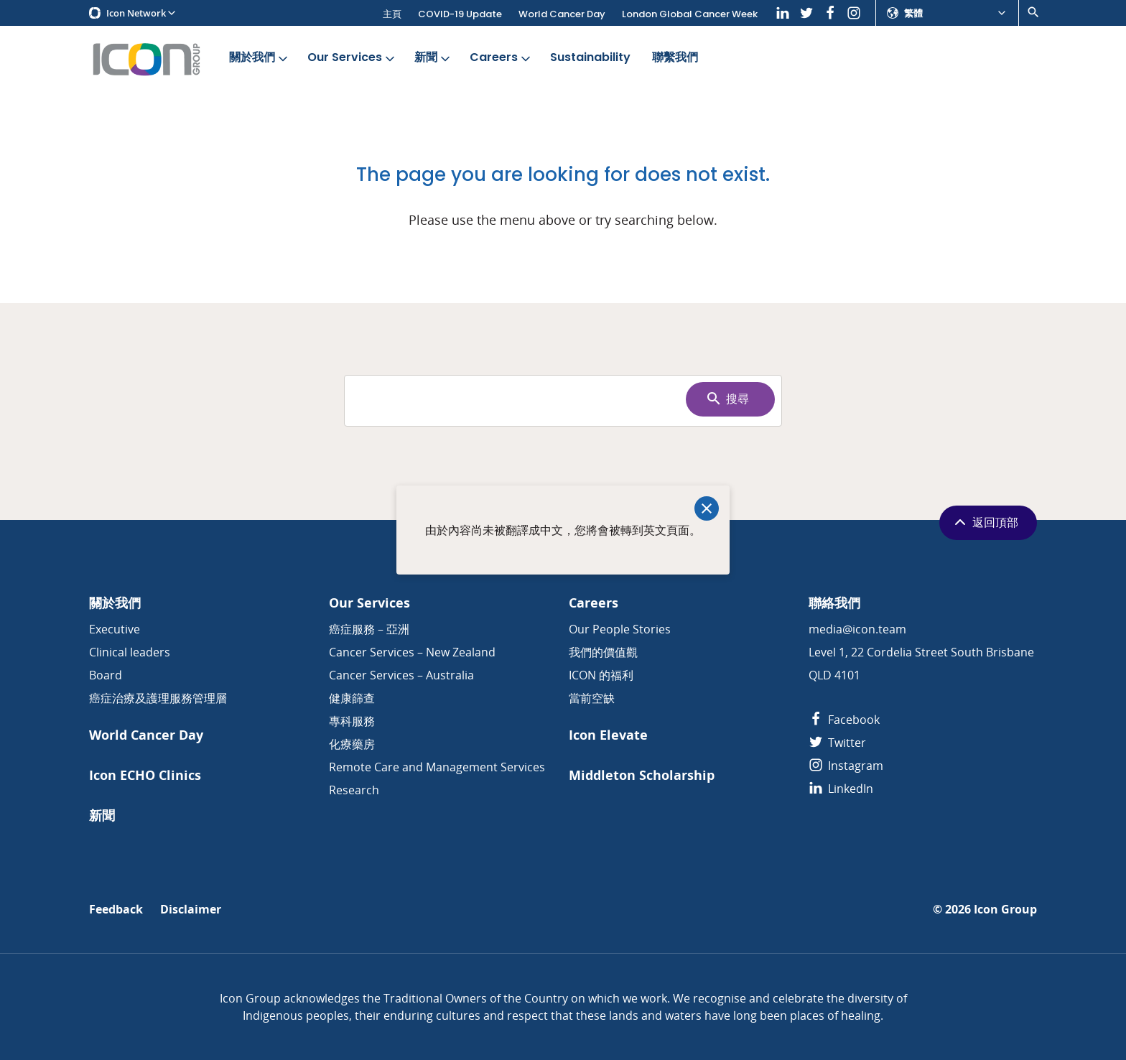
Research (354, 790)
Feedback (116, 909)
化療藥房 (352, 744)
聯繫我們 (675, 58)
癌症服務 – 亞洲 (369, 629)
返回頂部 (984, 522)
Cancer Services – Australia (401, 675)
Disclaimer (190, 909)
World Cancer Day (561, 14)
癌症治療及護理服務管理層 (158, 698)
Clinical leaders (129, 652)
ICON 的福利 (601, 675)
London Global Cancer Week (690, 14)
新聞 (433, 58)
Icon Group (1005, 909)
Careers (501, 58)
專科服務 (352, 721)
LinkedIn (841, 788)
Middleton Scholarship (642, 775)
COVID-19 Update (460, 14)
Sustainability (590, 58)
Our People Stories (620, 629)
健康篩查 (352, 698)
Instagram (846, 765)
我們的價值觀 (603, 652)
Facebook (844, 719)
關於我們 (259, 58)
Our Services (352, 58)
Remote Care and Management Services (437, 767)
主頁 (392, 14)
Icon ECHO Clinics (145, 775)
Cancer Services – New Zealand (412, 652)
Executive (114, 629)
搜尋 (727, 398)
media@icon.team (857, 629)
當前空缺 (592, 698)
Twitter (837, 742)
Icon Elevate (608, 735)
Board (105, 675)
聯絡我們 (834, 602)
